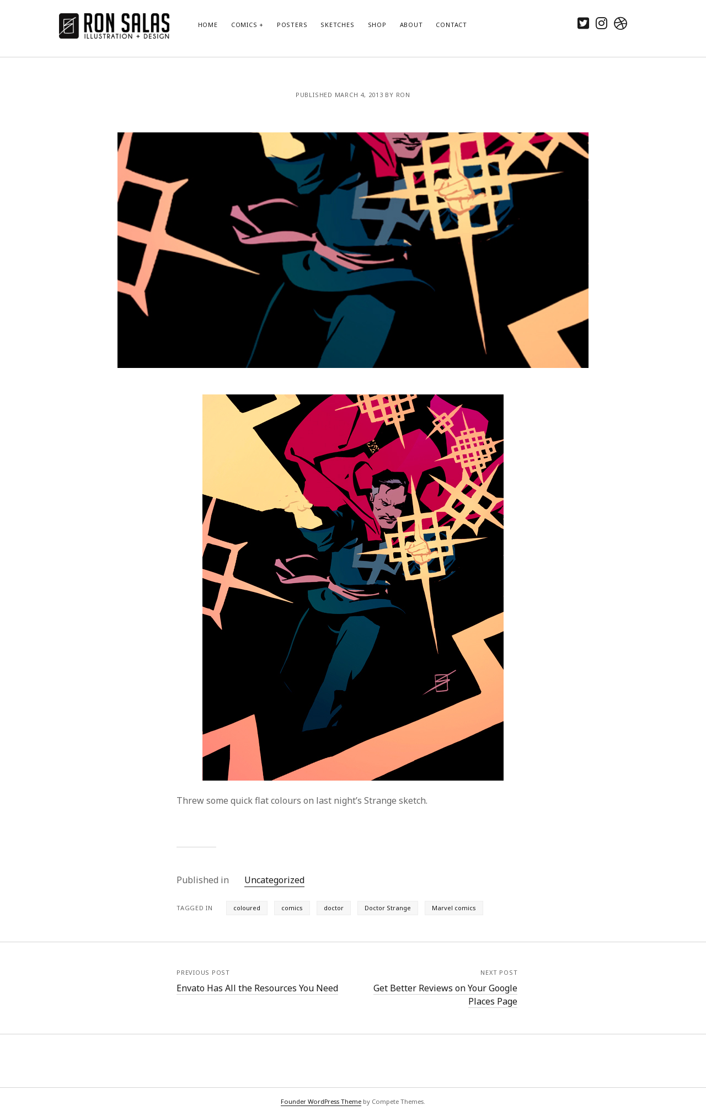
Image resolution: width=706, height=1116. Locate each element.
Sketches (337, 24)
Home (208, 24)
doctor (334, 908)
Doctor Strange (388, 908)
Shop (377, 24)
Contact (451, 24)
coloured (246, 908)
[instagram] (601, 23)
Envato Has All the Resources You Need (257, 988)
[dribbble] (620, 23)
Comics (244, 24)
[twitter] (583, 23)
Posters (292, 24)
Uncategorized (274, 880)
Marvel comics (454, 908)
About (411, 24)
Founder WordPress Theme (321, 1101)
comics (292, 908)
